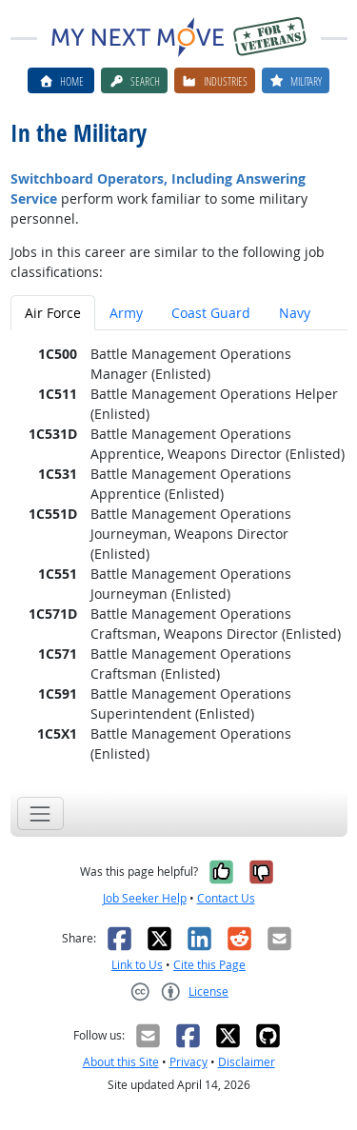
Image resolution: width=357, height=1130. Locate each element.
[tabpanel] (178, 553)
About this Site (121, 1062)
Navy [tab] (294, 313)
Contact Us (226, 898)
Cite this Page (209, 965)
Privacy (188, 1062)
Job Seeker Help (145, 898)
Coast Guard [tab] (210, 313)
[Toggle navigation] (40, 813)
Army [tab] (126, 313)
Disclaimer (246, 1062)
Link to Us (137, 965)
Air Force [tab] (53, 313)
